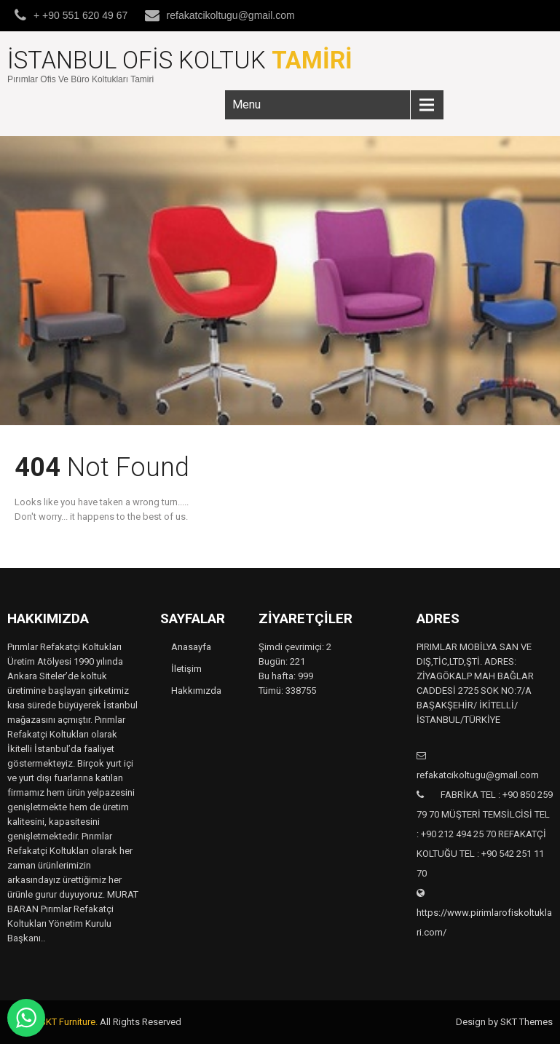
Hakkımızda (196, 690)
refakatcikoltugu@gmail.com (231, 15)
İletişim (186, 668)
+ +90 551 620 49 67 (80, 15)
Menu (246, 104)
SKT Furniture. (69, 1021)
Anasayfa (191, 646)
